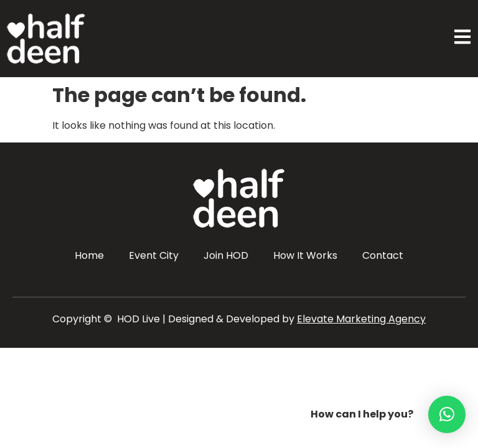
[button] (447, 414)
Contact (382, 255)
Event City (154, 255)
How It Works (305, 255)
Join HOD (226, 255)
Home (89, 255)
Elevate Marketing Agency (361, 319)
